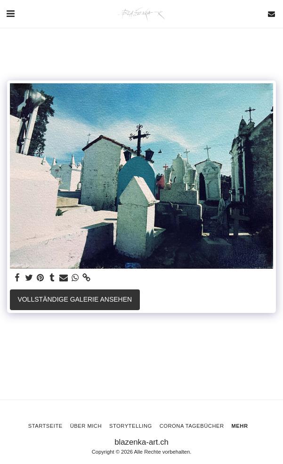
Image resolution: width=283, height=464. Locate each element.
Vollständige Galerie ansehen (74, 299)
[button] (10, 13)
